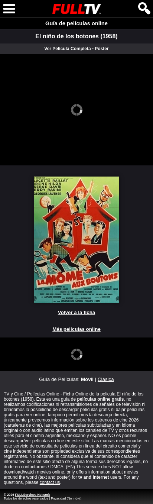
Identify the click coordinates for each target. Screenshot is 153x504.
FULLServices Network (32, 495)
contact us (50, 482)
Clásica (106, 379)
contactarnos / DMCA (42, 466)
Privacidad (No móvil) (66, 498)
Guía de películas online (76, 23)
